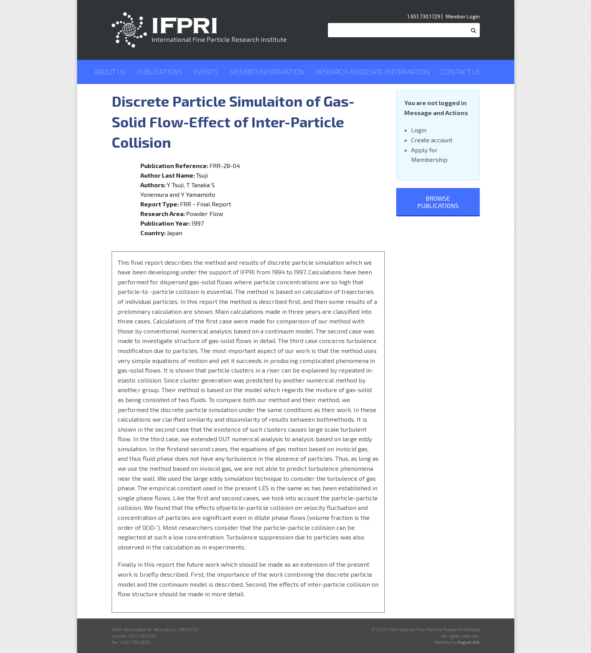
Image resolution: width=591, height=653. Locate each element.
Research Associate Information (373, 72)
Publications (160, 72)
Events (206, 72)
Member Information (267, 72)
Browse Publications (438, 202)
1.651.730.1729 (423, 16)
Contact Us (461, 72)
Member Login (463, 16)
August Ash (469, 642)
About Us (109, 72)
